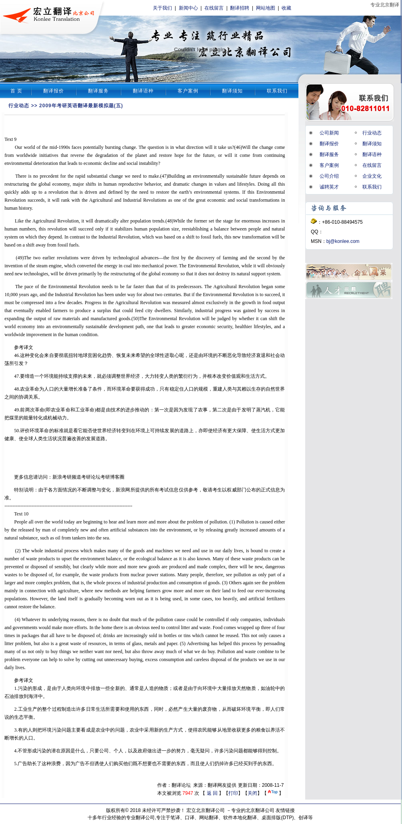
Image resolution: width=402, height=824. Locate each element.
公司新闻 (329, 133)
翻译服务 (98, 91)
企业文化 (372, 176)
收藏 (286, 8)
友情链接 (285, 810)
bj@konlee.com (343, 241)
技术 (115, 410)
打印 (233, 793)
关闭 (252, 793)
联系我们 (277, 91)
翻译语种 (143, 91)
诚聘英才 (329, 187)
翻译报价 (53, 91)
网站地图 (265, 8)
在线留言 (214, 8)
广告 (22, 763)
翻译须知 (232, 91)
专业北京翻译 (384, 5)
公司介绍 (329, 176)
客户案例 (188, 91)
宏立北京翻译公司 (205, 810)
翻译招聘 (239, 8)
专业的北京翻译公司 (252, 810)
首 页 (16, 91)
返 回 (212, 793)
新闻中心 (188, 8)
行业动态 (18, 105)
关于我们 (162, 8)
